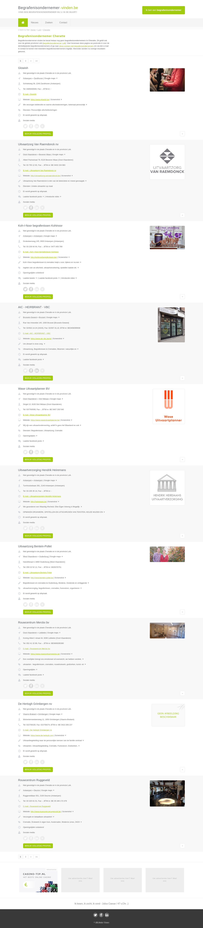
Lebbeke (42, 633)
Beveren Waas (45, 154)
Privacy (106, 922)
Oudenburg (43, 556)
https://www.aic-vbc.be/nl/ (41, 338)
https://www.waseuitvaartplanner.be (45, 420)
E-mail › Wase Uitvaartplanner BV (36, 415)
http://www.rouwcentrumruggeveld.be (46, 811)
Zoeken (49, 22)
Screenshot (56, 99)
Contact (63, 22)
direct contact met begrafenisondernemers (76, 46)
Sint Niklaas (44, 399)
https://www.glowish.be (40, 99)
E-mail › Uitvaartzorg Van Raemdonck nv (39, 170)
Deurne (37, 790)
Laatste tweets (30, 278)
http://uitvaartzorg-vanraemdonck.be (45, 176)
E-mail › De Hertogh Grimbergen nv (37, 730)
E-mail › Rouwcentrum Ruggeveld (36, 806)
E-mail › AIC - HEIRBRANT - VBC (36, 333)
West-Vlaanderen (30, 556)
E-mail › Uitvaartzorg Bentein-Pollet (37, 572)
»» (36, 61)
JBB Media (99, 922)
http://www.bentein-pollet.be (42, 578)
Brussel (42, 317)
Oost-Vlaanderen (30, 154)
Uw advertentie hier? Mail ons (80, 879)
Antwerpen (27, 78)
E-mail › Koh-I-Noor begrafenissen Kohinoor (41, 252)
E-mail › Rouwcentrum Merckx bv (36, 649)
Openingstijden (30, 436)
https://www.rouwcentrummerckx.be (45, 654)
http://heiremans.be (38, 502)
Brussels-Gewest (30, 317)
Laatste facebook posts (33, 197)
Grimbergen (43, 714)
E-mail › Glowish (30, 94)
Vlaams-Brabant (29, 714)
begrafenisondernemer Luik (54, 43)
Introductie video (53, 197)
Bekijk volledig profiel (38, 134)
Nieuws (34, 22)
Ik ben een (163, 10)
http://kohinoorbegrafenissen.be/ (44, 257)
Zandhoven (38, 78)
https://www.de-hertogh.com (42, 735)
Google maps (51, 78)
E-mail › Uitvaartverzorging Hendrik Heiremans (42, 496)
